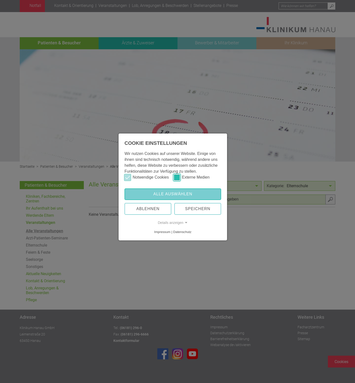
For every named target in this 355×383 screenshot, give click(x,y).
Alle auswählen (172, 194)
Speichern (197, 209)
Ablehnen (148, 209)
